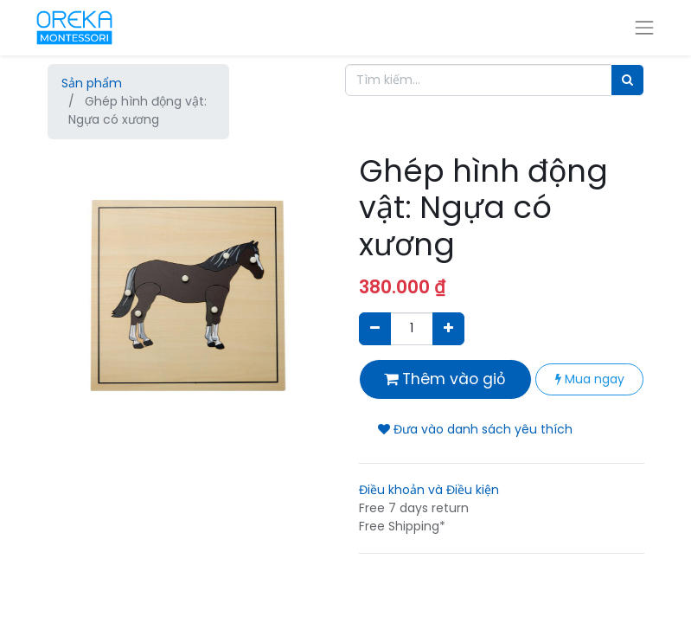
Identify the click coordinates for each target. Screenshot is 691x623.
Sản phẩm (91, 83)
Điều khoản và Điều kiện (429, 489)
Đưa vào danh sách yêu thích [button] (475, 429)
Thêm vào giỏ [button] (445, 379)
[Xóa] (375, 328)
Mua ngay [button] (589, 379)
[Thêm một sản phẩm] (448, 328)
